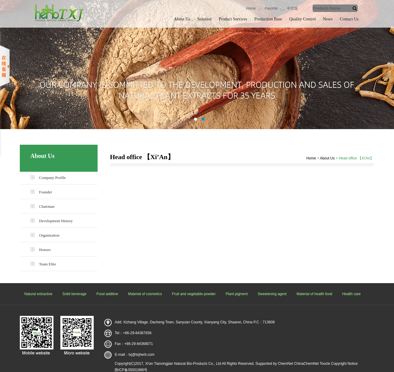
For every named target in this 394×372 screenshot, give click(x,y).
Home (251, 8)
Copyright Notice (344, 363)
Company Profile (52, 177)
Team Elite (47, 264)
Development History (56, 221)
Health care (351, 294)
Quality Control (302, 19)
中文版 (292, 8)
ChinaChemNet (306, 363)
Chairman (46, 206)
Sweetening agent (272, 294)
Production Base (268, 19)
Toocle (325, 363)
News (328, 19)
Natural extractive (38, 294)
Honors (44, 249)
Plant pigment (236, 294)
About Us (182, 19)
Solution (204, 19)
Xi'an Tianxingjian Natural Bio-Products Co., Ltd (183, 363)
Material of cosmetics (145, 294)
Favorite (271, 8)
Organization (49, 235)
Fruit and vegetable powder (194, 294)
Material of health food (314, 294)
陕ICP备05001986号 (131, 370)
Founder (45, 192)
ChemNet (285, 363)
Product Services (233, 19)
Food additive (107, 294)
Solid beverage (74, 294)
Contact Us (349, 19)
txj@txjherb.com (141, 354)
